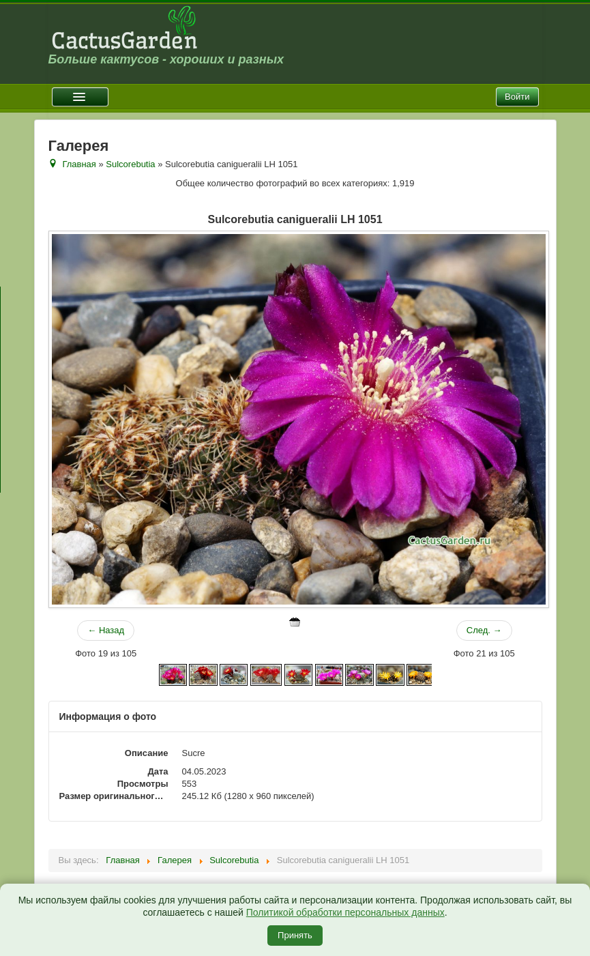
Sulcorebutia (130, 164)
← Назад (105, 630)
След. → (484, 630)
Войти (517, 96)
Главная (78, 164)
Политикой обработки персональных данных (345, 912)
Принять (295, 935)
